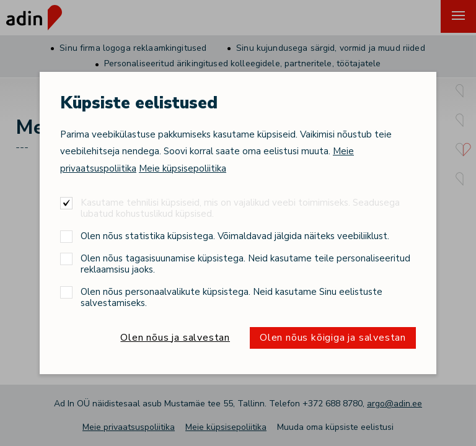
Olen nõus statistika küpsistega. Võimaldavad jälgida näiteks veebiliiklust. (235, 236)
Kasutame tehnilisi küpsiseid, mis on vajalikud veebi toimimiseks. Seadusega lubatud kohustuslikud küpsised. (240, 207)
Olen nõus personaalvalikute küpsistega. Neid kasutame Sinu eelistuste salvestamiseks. (231, 297)
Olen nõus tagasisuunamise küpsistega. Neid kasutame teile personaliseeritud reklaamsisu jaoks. (245, 263)
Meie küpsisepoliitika (182, 168)
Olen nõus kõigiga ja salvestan (333, 337)
